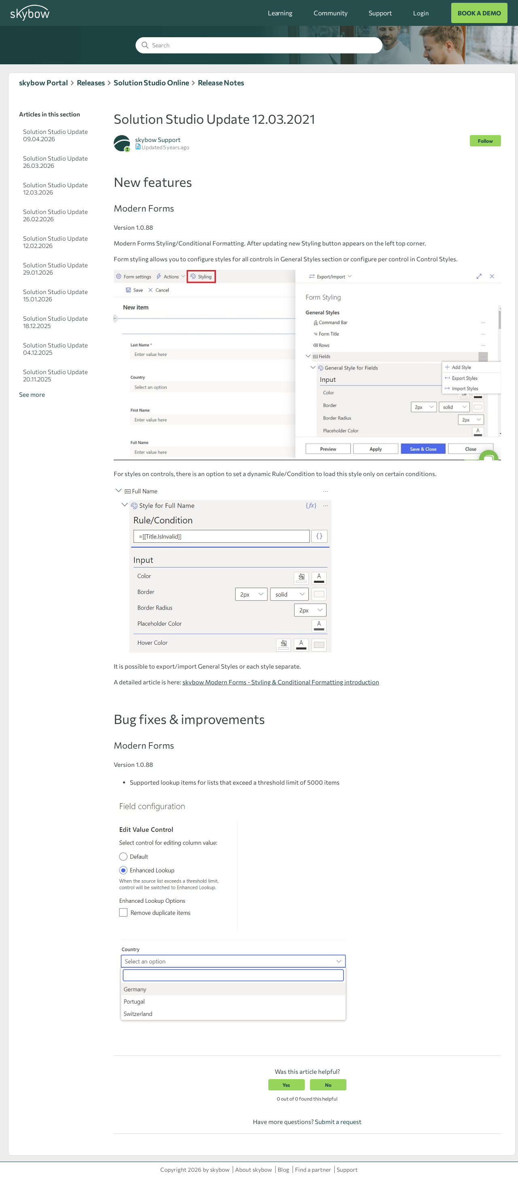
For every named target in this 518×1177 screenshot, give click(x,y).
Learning (280, 13)
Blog (283, 1169)
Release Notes (221, 82)
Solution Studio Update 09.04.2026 (55, 135)
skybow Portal (43, 82)
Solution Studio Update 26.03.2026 (55, 162)
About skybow (253, 1169)
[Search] (259, 45)
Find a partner (313, 1169)
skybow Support (157, 139)
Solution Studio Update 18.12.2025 (55, 322)
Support (380, 13)
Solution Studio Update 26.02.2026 (55, 215)
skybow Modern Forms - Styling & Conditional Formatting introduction (281, 682)
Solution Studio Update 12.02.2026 (55, 242)
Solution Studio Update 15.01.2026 (55, 295)
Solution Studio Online (151, 82)
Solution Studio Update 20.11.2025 (55, 375)
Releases (91, 82)
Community (331, 13)
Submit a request (338, 1121)
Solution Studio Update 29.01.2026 (55, 268)
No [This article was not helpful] (328, 1085)
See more (32, 394)
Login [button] (421, 13)
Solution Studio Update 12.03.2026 (55, 188)
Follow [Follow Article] (485, 141)
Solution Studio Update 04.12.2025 (55, 348)
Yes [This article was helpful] (286, 1085)
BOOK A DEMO (479, 13)
